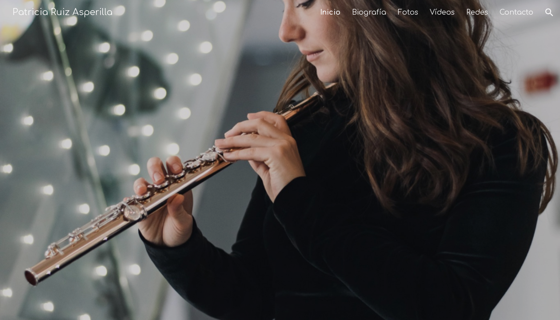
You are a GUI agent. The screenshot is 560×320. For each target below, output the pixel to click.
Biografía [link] (369, 12)
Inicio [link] (330, 12)
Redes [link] (477, 12)
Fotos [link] (408, 12)
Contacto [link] (516, 12)
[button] (549, 12)
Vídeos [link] (442, 12)
